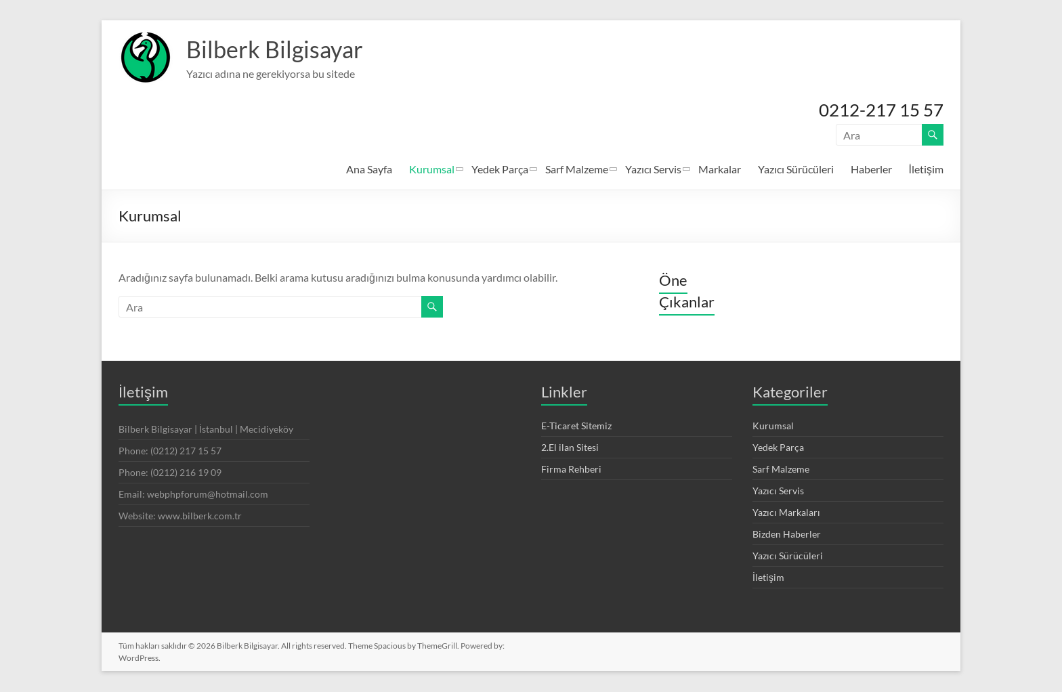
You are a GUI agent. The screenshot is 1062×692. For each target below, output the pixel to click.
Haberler (871, 169)
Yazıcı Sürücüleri (796, 169)
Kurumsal (431, 169)
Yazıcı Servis (653, 169)
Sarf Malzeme (576, 169)
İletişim (926, 169)
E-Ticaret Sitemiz (576, 426)
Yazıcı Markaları (786, 513)
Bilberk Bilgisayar (278, 49)
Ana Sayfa (369, 169)
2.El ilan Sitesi (570, 448)
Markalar (719, 169)
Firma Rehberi (571, 469)
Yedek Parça (499, 169)
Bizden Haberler (786, 534)
